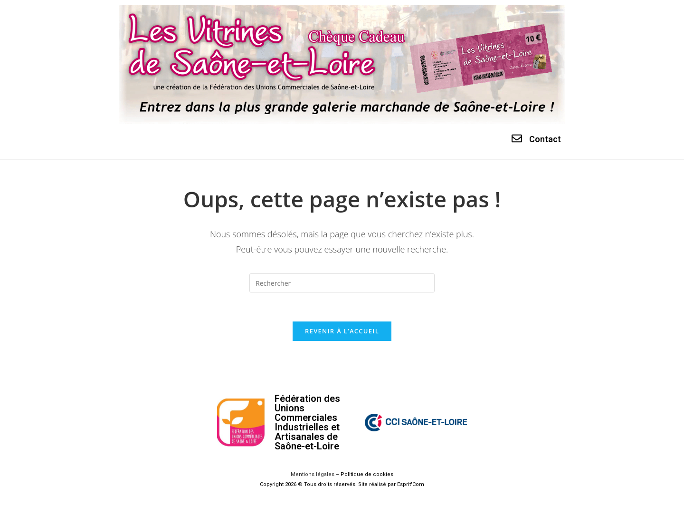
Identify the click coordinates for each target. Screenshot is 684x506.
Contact (545, 139)
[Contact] (517, 138)
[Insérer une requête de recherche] (342, 282)
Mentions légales (312, 474)
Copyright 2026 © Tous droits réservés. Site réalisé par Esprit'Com (342, 484)
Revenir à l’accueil (342, 331)
